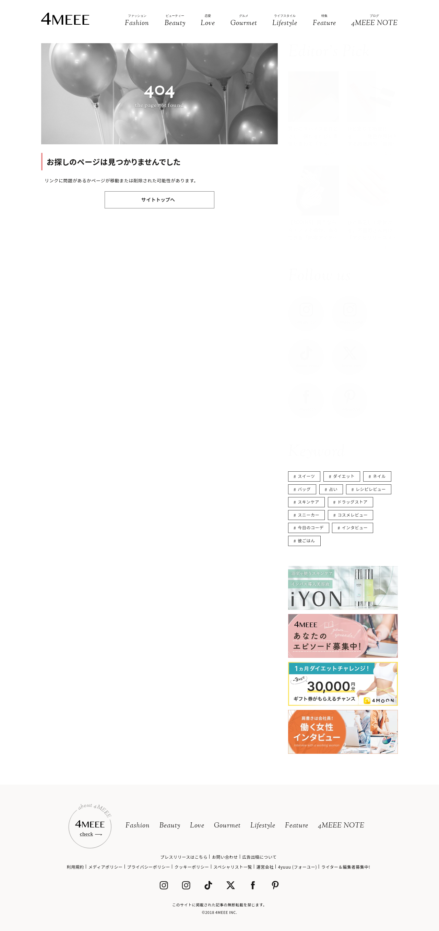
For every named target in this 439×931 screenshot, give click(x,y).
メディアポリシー (105, 867)
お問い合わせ (225, 857)
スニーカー (308, 515)
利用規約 (75, 867)
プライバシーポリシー (148, 867)
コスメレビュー (352, 515)
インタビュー (355, 527)
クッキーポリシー (192, 867)
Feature (296, 826)
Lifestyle (262, 826)
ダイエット (344, 476)
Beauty (169, 826)
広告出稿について (259, 857)
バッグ (304, 489)
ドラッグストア (352, 502)
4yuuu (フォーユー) (297, 867)
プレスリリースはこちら (183, 857)
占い (333, 489)
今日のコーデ (311, 527)
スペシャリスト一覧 (232, 867)
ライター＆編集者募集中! (345, 867)
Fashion (138, 826)
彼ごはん (306, 540)
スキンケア (308, 502)
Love (197, 826)
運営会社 (265, 867)
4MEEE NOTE (341, 826)
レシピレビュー (371, 489)
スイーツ (306, 476)
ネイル (379, 476)
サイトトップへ (158, 199)
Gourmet (227, 826)
